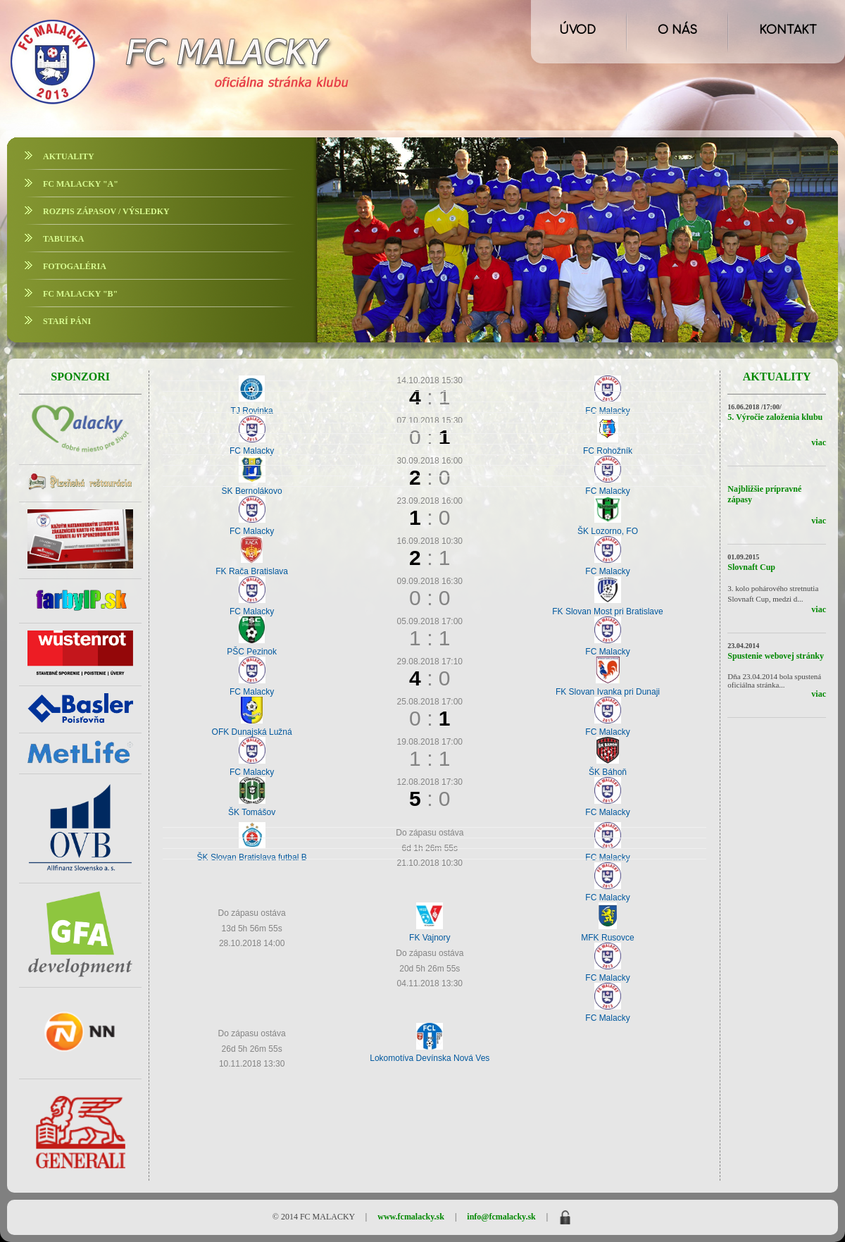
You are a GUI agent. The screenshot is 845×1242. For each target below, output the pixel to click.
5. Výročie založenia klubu (774, 417)
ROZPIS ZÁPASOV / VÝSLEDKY (106, 211)
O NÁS (677, 30)
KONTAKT (788, 30)
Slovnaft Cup (751, 567)
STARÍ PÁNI (67, 321)
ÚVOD (577, 30)
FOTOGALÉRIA (74, 266)
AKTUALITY (68, 156)
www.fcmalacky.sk (410, 1217)
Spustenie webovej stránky (775, 656)
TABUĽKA (63, 239)
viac (818, 442)
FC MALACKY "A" (80, 184)
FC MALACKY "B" (80, 294)
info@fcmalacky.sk (501, 1217)
